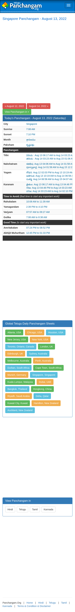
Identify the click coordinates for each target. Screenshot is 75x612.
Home (29, 602)
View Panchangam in (17, 111)
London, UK (46, 346)
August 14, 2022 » (38, 106)
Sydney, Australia (38, 353)
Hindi (10, 509)
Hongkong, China (42, 389)
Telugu (22, 509)
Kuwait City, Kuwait (17, 403)
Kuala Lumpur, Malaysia (20, 382)
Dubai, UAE (45, 382)
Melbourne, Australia (18, 360)
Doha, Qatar (42, 396)
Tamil (35, 509)
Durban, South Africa (18, 367)
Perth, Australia (43, 360)
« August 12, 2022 (14, 106)
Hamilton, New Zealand (46, 403)
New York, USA (40, 339)
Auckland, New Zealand (20, 410)
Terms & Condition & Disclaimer (34, 606)
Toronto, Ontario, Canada (20, 346)
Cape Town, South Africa (48, 367)
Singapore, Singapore (43, 375)
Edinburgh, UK (15, 353)
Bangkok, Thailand (17, 389)
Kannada (48, 509)
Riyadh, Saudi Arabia (18, 396)
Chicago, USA (34, 332)
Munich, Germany (16, 375)
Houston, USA (55, 332)
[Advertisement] (37, 62)
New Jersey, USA (16, 339)
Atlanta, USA (14, 332)
